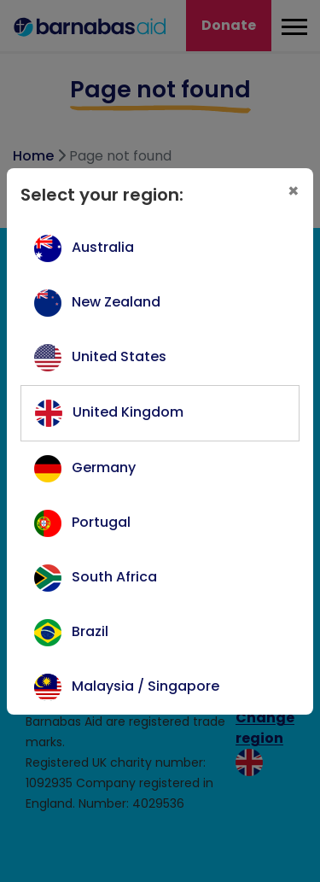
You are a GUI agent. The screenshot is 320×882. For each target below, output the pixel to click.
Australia (103, 247)
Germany (104, 467)
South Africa (114, 577)
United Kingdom (128, 412)
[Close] (293, 191)
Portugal (101, 522)
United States (119, 356)
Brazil (90, 631)
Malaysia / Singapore (145, 686)
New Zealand (116, 302)
